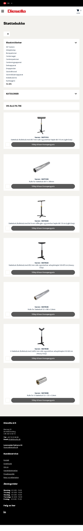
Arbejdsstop (11, 50)
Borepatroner (11, 53)
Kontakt (6, 460)
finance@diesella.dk (11, 447)
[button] (8, 3)
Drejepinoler (11, 68)
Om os (6, 467)
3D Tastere (10, 47)
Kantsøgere (10, 81)
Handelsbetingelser (11, 470)
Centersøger (11, 56)
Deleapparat (11, 65)
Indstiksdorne (11, 78)
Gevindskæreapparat (14, 74)
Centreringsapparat (13, 62)
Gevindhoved (11, 71)
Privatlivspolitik (9, 474)
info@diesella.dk (14, 439)
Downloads (8, 464)
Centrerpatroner (12, 59)
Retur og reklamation (11, 477)
